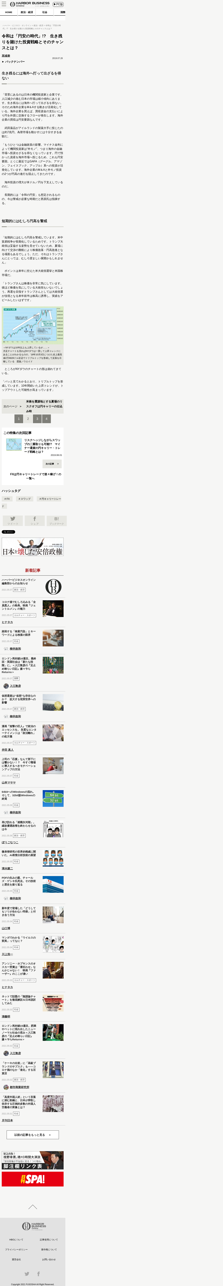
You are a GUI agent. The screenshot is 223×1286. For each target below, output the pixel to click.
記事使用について (49, 1239)
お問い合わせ (49, 1259)
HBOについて (16, 1239)
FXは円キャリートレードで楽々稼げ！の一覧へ (35, 476)
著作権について (49, 1249)
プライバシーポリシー (16, 1249)
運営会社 (16, 1259)
